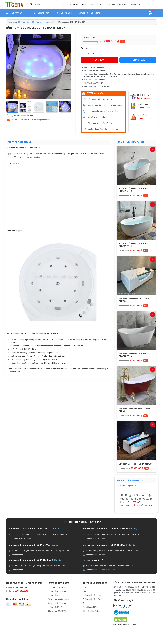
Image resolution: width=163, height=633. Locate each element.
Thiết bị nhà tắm (42, 12)
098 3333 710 (144, 118)
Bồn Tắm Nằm (24, 22)
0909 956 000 (143, 98)
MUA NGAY (99, 60)
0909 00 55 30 (144, 107)
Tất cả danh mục (16, 12)
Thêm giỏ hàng (138, 60)
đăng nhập (133, 505)
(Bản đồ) (56, 528)
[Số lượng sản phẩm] (88, 53)
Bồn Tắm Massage (40, 22)
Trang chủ (12, 22)
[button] (81, 4)
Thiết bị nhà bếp (65, 12)
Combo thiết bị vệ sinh (90, 12)
